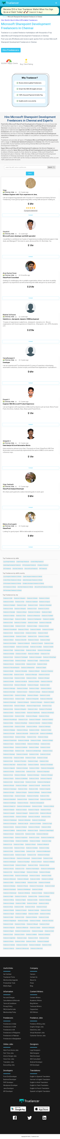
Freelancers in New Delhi (21, 640)
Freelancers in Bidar (33, 789)
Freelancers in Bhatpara (33, 695)
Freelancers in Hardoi (8, 924)
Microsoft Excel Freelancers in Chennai (43, 587)
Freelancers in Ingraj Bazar (21, 837)
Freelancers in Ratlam (34, 768)
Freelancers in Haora (8, 657)
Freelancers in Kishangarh (45, 900)
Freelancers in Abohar (43, 903)
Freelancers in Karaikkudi (34, 816)
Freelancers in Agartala (44, 789)
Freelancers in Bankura (48, 893)
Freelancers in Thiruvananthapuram (11, 667)
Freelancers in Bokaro (31, 678)
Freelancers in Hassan (41, 906)
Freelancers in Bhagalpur (32, 716)
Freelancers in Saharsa (34, 875)
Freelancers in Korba (8, 709)
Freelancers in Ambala (8, 875)
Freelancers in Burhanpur (34, 792)
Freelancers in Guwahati (48, 629)
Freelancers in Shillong (8, 900)
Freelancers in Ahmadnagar (47, 712)
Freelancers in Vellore (8, 695)
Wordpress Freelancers (43, 565)
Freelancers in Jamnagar (34, 692)
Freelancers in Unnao (8, 851)
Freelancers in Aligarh (41, 667)
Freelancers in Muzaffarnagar (10, 719)
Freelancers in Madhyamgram (43, 851)
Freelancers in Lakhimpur (47, 879)
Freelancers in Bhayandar (20, 685)
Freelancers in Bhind (46, 827)
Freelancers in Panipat (35, 740)
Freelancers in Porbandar (44, 882)
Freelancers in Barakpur (44, 872)
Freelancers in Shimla (21, 830)
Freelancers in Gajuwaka (22, 754)
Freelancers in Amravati (44, 674)
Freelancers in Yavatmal (21, 910)
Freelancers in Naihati (18, 757)
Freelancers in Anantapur (22, 768)
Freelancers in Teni (45, 653)
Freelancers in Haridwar (21, 809)
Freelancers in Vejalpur (35, 927)
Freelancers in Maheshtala (46, 698)
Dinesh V (6, 399)
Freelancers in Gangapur (37, 931)
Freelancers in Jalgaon (49, 702)
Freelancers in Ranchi (43, 633)
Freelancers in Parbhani (20, 744)
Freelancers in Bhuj (32, 896)
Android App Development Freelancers (12, 565)
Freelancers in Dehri (19, 906)
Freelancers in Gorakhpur (36, 646)
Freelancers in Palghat (20, 900)
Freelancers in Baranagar (9, 754)
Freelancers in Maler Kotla (36, 948)
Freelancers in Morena (8, 868)
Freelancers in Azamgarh (43, 941)
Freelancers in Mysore (8, 664)
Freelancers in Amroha (8, 827)
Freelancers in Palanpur (35, 920)
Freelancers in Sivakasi (8, 771)
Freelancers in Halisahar (34, 910)
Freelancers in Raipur (45, 640)
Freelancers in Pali (45, 785)
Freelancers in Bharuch (36, 861)
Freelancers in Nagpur (8, 619)
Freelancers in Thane (21, 615)
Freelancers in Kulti (34, 733)
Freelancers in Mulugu (20, 737)
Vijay (5, 190)
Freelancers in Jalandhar (48, 619)
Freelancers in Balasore (8, 948)
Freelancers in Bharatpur (20, 775)
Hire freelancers (11, 50)
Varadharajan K (9, 358)
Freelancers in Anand (50, 886)
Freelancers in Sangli (8, 678)
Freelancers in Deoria (30, 906)
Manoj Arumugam (10, 524)
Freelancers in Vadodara (9, 615)
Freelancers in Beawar (32, 903)
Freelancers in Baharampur (24, 820)
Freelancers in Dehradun (9, 636)
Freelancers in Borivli (19, 674)
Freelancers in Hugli (47, 823)
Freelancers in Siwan (8, 934)
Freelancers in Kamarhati (34, 723)
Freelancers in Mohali (43, 626)
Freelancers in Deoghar (21, 792)
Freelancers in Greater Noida (10, 740)
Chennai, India (9, 192)
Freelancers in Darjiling (23, 920)
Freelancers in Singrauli (33, 809)
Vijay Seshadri (8, 484)
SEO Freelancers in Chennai (9, 587)
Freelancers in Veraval (19, 848)
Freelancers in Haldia (30, 834)
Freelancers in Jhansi (32, 709)
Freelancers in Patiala (8, 726)
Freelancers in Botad (20, 941)
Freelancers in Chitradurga (9, 886)
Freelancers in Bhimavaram (9, 879)
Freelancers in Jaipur (21, 605)
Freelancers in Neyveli (23, 823)
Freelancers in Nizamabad (22, 733)
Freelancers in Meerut (31, 650)
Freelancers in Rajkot (46, 612)
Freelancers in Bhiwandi (34, 671)
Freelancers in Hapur (22, 764)
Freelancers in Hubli (31, 664)
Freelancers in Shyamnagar (9, 702)
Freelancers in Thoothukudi (45, 709)
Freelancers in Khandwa (9, 816)
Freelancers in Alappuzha (9, 768)
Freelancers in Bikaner (8, 640)
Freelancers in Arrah (8, 782)
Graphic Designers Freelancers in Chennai (32, 576)
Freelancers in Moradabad (21, 671)
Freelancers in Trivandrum (20, 622)
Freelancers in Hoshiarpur (43, 854)
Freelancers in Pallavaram (9, 858)
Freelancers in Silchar (33, 865)
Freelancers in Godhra (32, 900)
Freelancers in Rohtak (34, 730)
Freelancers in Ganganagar (43, 771)
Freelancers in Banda (44, 865)
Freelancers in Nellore (8, 712)
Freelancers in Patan (44, 938)
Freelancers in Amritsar (31, 633)
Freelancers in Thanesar (22, 886)
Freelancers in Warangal (44, 678)
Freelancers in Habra (32, 882)
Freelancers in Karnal (34, 778)
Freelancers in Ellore (34, 813)
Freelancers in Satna (34, 754)
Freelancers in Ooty (31, 771)
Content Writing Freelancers (37, 561)
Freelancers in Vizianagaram (10, 823)
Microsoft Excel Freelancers (31, 568)
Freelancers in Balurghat (23, 879)
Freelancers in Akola (8, 705)
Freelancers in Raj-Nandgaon (32, 868)
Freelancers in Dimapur (37, 889)
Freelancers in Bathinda (33, 764)
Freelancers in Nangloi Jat (9, 806)
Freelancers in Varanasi (33, 640)
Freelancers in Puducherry (47, 671)
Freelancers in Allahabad (34, 653)
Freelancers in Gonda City (20, 896)
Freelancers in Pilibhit (20, 903)
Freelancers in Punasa (43, 716)
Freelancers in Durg (8, 757)
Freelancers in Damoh (19, 934)
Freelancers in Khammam (42, 834)
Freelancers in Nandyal (34, 841)
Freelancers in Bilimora (46, 688)
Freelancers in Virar (8, 872)
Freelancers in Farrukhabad (46, 764)
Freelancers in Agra (49, 643)
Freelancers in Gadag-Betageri (46, 830)
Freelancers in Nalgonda (9, 927)
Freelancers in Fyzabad (8, 865)
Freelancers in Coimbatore (34, 612)
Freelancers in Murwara (23, 802)
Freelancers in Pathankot (34, 827)
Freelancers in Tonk (20, 868)
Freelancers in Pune (20, 601)
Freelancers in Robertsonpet (10, 893)
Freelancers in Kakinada (23, 740)
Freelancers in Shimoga (22, 730)
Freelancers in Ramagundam (47, 768)
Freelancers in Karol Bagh (9, 692)
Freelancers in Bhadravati (43, 844)
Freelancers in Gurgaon (44, 601)
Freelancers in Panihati (20, 712)
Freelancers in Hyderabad (31, 601)
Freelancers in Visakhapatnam (34, 619)
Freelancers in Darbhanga (33, 744)
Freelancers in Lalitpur (8, 917)
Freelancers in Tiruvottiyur (20, 761)
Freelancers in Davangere (36, 702)
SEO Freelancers (7, 568)
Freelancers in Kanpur (32, 622)
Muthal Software (9, 315)
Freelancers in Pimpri (8, 650)
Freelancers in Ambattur (47, 719)
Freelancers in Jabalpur (43, 636)
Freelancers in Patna (8, 622)
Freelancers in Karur (20, 771)
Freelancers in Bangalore (20, 598)
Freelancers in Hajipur (8, 896)
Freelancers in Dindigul (47, 740)
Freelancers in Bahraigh (21, 816)
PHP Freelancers (43, 568)
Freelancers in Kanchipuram (43, 782)
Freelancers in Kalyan (19, 650)
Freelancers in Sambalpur (32, 848)
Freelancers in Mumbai (32, 598)
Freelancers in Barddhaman (46, 733)
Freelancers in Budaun (19, 851)
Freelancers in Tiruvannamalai (36, 886)
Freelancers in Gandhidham (21, 841)
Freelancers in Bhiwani (48, 806)
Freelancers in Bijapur (33, 747)
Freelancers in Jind (30, 851)
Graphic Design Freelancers (22, 561)
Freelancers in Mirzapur (8, 785)
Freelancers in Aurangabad (35, 657)
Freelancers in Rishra (31, 941)
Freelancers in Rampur (42, 737)
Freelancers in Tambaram (21, 827)
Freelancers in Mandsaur (31, 917)
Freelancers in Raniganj (8, 903)
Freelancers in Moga (8, 906)
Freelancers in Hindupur (44, 896)
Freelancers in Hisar (32, 737)
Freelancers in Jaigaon (20, 854)
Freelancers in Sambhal (45, 799)
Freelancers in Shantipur (32, 872)
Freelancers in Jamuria (8, 854)
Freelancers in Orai (31, 854)
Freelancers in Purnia (22, 799)
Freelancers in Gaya (47, 705)
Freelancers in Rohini (20, 664)
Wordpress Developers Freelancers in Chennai (33, 583)
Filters (30, 173)
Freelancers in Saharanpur (47, 692)
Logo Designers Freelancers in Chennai (12, 576)
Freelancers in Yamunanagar (10, 789)
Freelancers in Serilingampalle (47, 868)
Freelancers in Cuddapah (21, 913)
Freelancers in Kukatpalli (35, 719)
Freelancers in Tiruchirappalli (21, 657)
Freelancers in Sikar (45, 796)
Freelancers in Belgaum (19, 705)
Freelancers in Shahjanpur (9, 730)
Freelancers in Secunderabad (10, 629)
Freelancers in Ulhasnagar (9, 688)
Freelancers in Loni (7, 844)
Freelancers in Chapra (8, 796)
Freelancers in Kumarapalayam (36, 802)
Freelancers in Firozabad (9, 733)
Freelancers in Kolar (20, 917)
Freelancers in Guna (48, 858)
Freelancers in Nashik (48, 646)
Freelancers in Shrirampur (46, 775)
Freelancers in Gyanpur (20, 796)
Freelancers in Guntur (19, 633)
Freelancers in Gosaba (30, 782)
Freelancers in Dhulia (19, 716)
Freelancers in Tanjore (8, 744)
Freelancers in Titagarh (8, 913)
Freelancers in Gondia (43, 917)
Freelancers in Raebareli (9, 809)
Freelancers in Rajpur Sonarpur (33, 705)
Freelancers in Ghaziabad (9, 612)
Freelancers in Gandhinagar (9, 802)
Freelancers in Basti (47, 945)
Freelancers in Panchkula (33, 796)
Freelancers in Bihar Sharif (9, 764)
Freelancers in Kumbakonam (47, 837)
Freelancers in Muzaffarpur (20, 723)
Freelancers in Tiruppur (32, 660)
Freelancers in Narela (42, 664)
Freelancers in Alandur (36, 858)
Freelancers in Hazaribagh (23, 861)
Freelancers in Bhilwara (31, 726)
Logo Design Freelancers (9, 561)
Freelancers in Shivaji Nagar (49, 657)
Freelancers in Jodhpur (8, 626)
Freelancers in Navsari (8, 834)
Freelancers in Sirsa (46, 816)
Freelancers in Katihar (37, 806)
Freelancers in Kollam (8, 716)
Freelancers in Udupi (46, 841)
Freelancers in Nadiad (46, 792)
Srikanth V (7, 441)
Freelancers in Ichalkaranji (21, 747)
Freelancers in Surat (32, 608)
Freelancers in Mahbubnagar (24, 889)
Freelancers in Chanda (19, 726)
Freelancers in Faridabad (47, 615)
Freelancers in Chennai (44, 598)
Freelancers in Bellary (8, 723)
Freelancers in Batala (46, 875)
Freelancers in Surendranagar (39, 820)
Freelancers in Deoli (49, 931)
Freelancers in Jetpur (22, 938)
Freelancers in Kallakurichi (23, 643)
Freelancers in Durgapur (33, 685)
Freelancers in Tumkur (45, 730)
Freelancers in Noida (8, 608)
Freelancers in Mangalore (20, 709)
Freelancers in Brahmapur (44, 726)
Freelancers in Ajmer (45, 685)
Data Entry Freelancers (17, 568)
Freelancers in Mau (44, 761)
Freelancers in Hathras (45, 913)
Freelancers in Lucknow (43, 608)
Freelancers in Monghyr (9, 792)
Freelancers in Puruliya (19, 924)
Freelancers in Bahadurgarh (9, 861)
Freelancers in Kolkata (8, 601)
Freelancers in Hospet (33, 799)
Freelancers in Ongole (32, 830)
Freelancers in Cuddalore (9, 830)
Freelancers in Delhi (8, 598)
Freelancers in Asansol (22, 692)
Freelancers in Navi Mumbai (9, 643)
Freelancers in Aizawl (45, 747)
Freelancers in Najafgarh (9, 646)
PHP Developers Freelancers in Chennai (12, 590)
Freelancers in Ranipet (8, 750)
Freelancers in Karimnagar (33, 775)
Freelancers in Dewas (47, 750)
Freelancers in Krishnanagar (21, 875)
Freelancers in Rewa (23, 789)
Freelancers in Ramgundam (32, 698)
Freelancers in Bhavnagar (31, 674)
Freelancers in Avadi (8, 761)
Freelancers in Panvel (45, 910)
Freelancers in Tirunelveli (37, 643)
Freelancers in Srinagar (20, 660)
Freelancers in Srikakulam (44, 934)
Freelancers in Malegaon (23, 702)
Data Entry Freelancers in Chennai (25, 587)
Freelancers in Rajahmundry (33, 712)
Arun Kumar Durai (9, 273)
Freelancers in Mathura (47, 723)
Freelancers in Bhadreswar (22, 927)
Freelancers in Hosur (8, 775)
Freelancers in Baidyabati (35, 945)
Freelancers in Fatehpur (8, 841)
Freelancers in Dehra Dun (46, 681)
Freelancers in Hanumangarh (23, 858)
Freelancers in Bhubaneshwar (28, 667)
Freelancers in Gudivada (22, 945)
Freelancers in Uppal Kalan (9, 938)
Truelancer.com (35, 1136)
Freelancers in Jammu (44, 695)
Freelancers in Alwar (45, 744)
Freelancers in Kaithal (35, 879)
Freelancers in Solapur (8, 660)
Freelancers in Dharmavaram (22, 948)
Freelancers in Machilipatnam (24, 806)
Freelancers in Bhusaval (45, 813)
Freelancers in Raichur (8, 778)
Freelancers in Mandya (36, 893)
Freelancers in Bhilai (8, 674)
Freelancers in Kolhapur (22, 688)
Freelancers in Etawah (45, 754)
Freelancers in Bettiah (33, 913)
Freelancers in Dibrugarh (32, 924)
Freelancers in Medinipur (49, 861)
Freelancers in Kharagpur (21, 785)
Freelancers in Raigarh (8, 931)
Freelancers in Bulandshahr (9, 799)
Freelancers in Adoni (8, 848)
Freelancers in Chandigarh (9, 605)
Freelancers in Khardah (8, 910)
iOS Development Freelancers (29, 565)
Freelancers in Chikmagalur (48, 927)
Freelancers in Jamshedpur (22, 646)
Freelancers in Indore (33, 605)
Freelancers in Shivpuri (30, 844)
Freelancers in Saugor (32, 761)
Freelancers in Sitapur (18, 844)
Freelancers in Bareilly (8, 671)
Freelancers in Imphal (19, 782)
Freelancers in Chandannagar (10, 820)
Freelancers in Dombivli (21, 653)
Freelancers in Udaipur (32, 626)
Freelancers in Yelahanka (9, 945)
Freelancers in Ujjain (20, 698)
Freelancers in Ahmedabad (45, 605)
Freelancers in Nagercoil (46, 778)
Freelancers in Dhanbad (8, 653)
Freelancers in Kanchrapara (9, 889)
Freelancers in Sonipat (42, 757)
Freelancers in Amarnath (34, 785)
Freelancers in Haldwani (20, 882)
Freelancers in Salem (44, 660)
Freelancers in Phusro (45, 809)
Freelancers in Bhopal (21, 612)
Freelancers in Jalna (20, 750)
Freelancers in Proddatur (35, 823)
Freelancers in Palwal (44, 924)
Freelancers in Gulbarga (20, 695)
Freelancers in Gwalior (21, 636)
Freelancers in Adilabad (31, 934)
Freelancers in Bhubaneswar (33, 615)
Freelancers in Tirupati (30, 757)
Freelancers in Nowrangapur (44, 650)
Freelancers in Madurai (35, 629)
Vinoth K (6, 232)
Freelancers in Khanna (8, 941)
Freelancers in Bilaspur (8, 747)
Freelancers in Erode (8, 685)
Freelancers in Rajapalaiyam (10, 920)
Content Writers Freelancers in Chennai (12, 580)
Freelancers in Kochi (8, 633)
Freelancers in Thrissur (23, 629)
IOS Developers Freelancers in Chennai (12, 583)
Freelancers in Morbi (33, 938)
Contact (30, 215)
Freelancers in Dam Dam (48, 920)
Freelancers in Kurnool (8, 698)
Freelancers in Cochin (20, 626)
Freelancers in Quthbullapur (21, 778)
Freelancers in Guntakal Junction (23, 931)
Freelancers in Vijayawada (45, 622)
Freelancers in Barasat (8, 737)
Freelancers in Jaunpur (34, 837)
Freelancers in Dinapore (21, 865)
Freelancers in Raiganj (8, 837)
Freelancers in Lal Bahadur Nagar (33, 750)
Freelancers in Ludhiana (20, 619)
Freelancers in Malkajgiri (19, 872)
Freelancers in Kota (32, 636)
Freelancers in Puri (19, 834)
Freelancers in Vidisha (8, 882)
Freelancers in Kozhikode (21, 681)
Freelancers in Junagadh (9, 813)
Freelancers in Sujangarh (22, 813)
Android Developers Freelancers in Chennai (32, 580)
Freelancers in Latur (23, 719)
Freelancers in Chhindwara (24, 893)
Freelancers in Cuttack (19, 678)
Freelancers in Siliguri (34, 688)
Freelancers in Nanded (8, 681)
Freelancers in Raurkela (34, 681)
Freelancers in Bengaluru (20, 608)
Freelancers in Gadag (44, 848)
